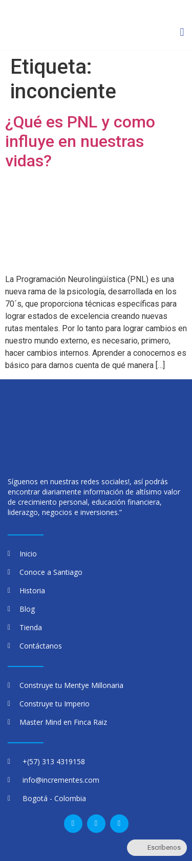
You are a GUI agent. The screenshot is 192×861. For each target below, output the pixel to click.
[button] (182, 32)
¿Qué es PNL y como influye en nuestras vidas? (80, 141)
